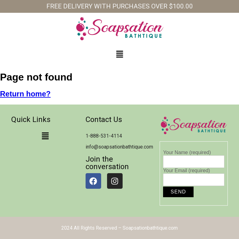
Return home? (25, 94)
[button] (119, 54)
